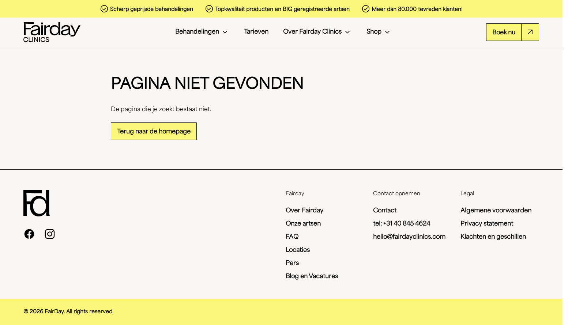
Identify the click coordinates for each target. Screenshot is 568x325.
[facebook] (29, 234)
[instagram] (50, 234)
